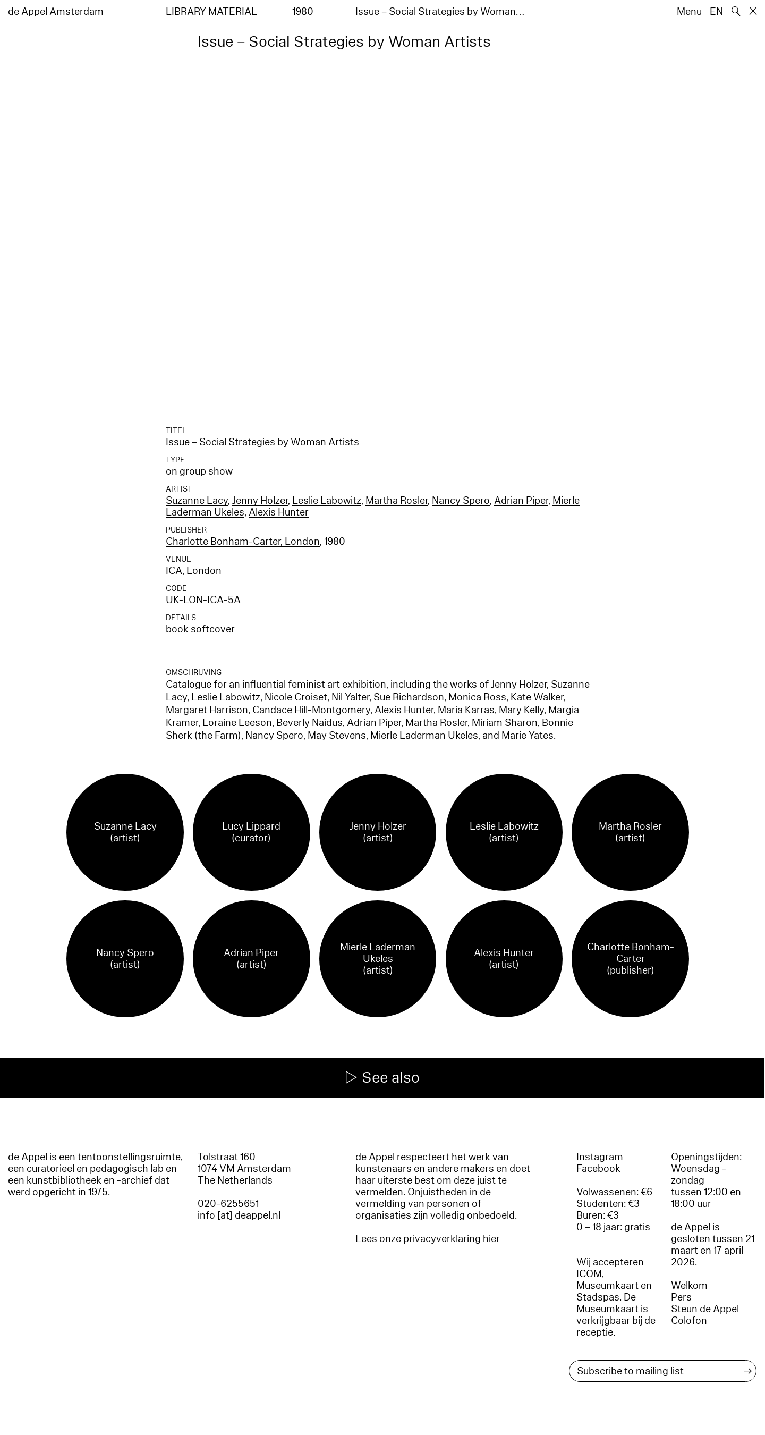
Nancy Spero (461, 501)
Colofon (689, 1321)
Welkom (689, 1286)
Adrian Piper (521, 501)
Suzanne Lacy (197, 501)
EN (716, 12)
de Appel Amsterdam (56, 12)
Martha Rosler (397, 501)
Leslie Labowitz (326, 501)
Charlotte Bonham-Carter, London (243, 541)
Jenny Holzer (260, 501)
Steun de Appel (705, 1309)
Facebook (598, 1169)
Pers (681, 1297)
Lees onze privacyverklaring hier (427, 1239)
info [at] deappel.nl (239, 1215)
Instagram (599, 1157)
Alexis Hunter (279, 512)
